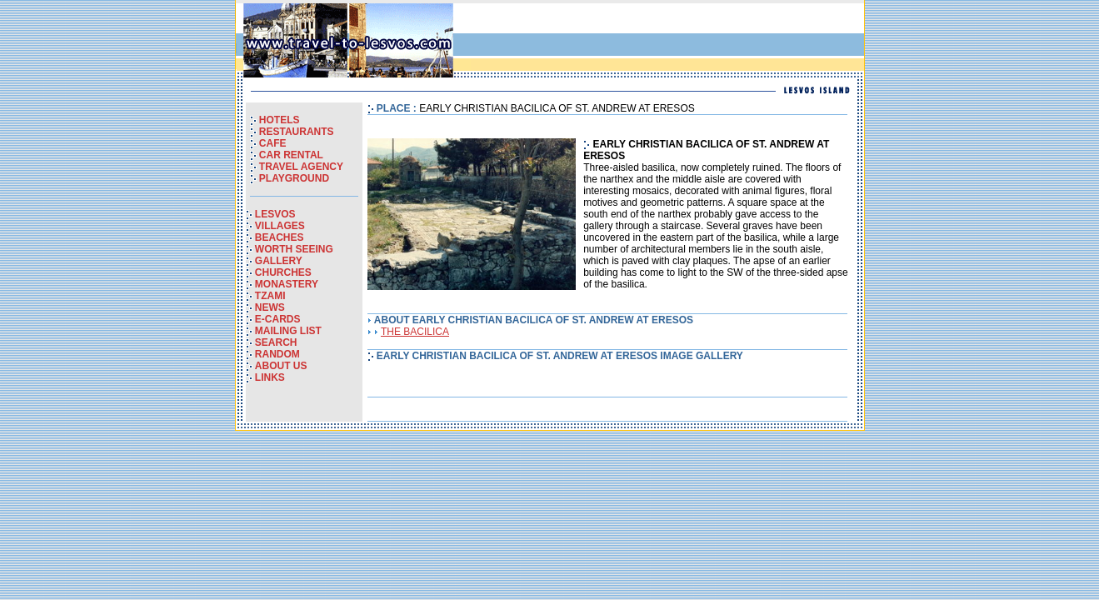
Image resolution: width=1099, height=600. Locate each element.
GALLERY (278, 261)
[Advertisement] (666, 41)
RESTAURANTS (296, 132)
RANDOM (277, 354)
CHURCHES (283, 272)
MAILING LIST (288, 331)
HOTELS (279, 120)
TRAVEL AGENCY (301, 166)
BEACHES (279, 237)
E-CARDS (278, 319)
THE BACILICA (415, 332)
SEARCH (276, 342)
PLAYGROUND (294, 178)
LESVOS (275, 214)
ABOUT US (281, 366)
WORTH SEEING (294, 249)
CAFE (273, 143)
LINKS (270, 377)
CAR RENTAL (291, 155)
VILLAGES (280, 226)
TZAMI (270, 296)
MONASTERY (286, 284)
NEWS (270, 307)
